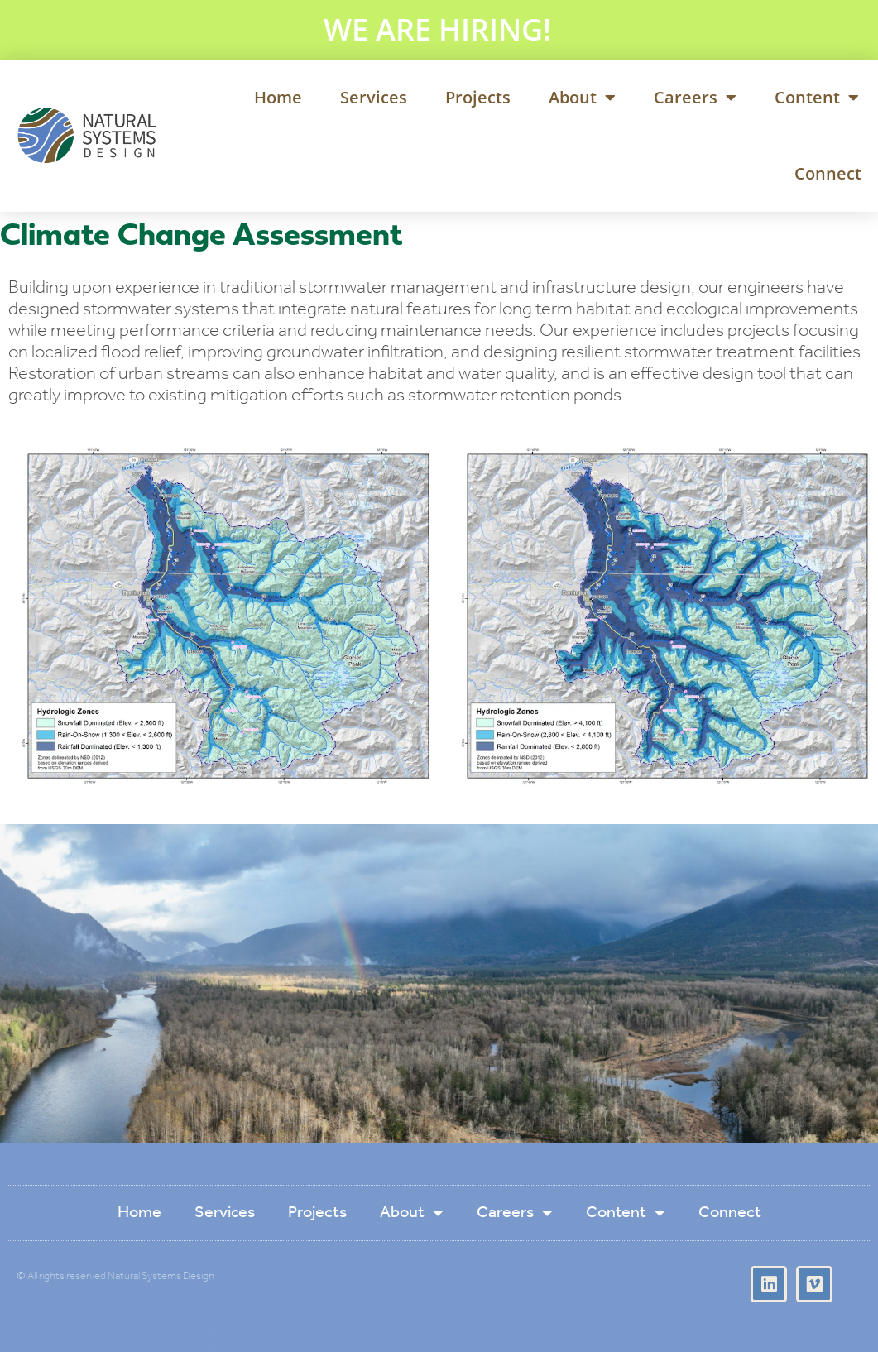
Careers (695, 97)
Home (278, 97)
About (582, 97)
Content (817, 97)
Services (373, 97)
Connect (827, 173)
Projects (478, 97)
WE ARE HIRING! (437, 29)
